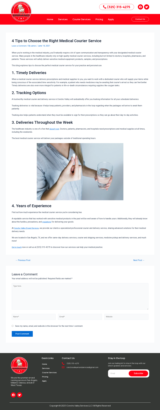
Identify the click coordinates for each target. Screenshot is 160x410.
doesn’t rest (54, 129)
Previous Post (23, 260)
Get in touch (17, 247)
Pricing (99, 19)
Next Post (138, 260)
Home (50, 19)
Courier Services (82, 19)
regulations (47, 222)
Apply (111, 19)
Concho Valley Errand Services (27, 228)
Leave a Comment (19, 46)
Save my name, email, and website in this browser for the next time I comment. (49, 328)
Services (63, 19)
